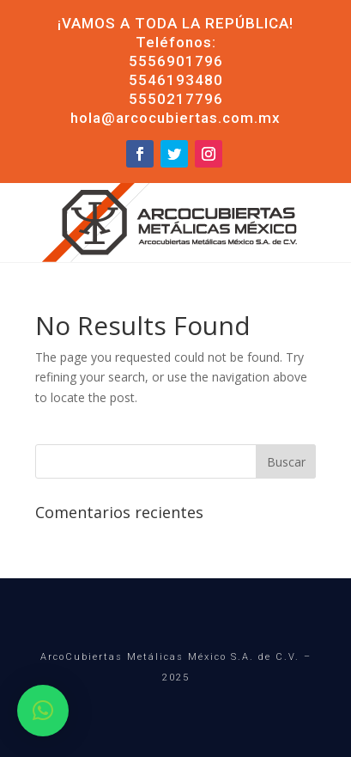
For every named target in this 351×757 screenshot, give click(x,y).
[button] (43, 710)
